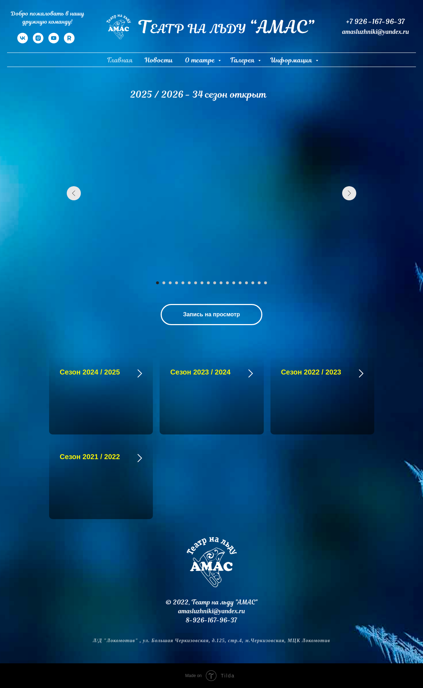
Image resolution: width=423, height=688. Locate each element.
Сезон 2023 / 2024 (200, 372)
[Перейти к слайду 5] (182, 282)
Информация (292, 60)
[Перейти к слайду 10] (214, 282)
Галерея (243, 60)
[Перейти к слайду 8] (202, 282)
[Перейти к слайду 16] (252, 282)
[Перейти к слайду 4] (176, 282)
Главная (120, 60)
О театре (201, 60)
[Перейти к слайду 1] (157, 282)
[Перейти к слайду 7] (195, 282)
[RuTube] (69, 41)
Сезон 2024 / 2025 (90, 372)
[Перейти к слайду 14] (240, 282)
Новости (159, 60)
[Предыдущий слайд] (74, 193)
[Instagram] (38, 41)
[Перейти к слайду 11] (221, 282)
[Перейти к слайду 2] (163, 282)
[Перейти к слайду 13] (233, 282)
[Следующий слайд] (349, 193)
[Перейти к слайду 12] (227, 282)
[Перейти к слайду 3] (170, 282)
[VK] (22, 41)
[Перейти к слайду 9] (208, 282)
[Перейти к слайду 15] (246, 282)
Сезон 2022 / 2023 (311, 372)
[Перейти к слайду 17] (259, 282)
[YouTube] (53, 41)
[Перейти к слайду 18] (265, 282)
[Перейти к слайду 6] (189, 282)
